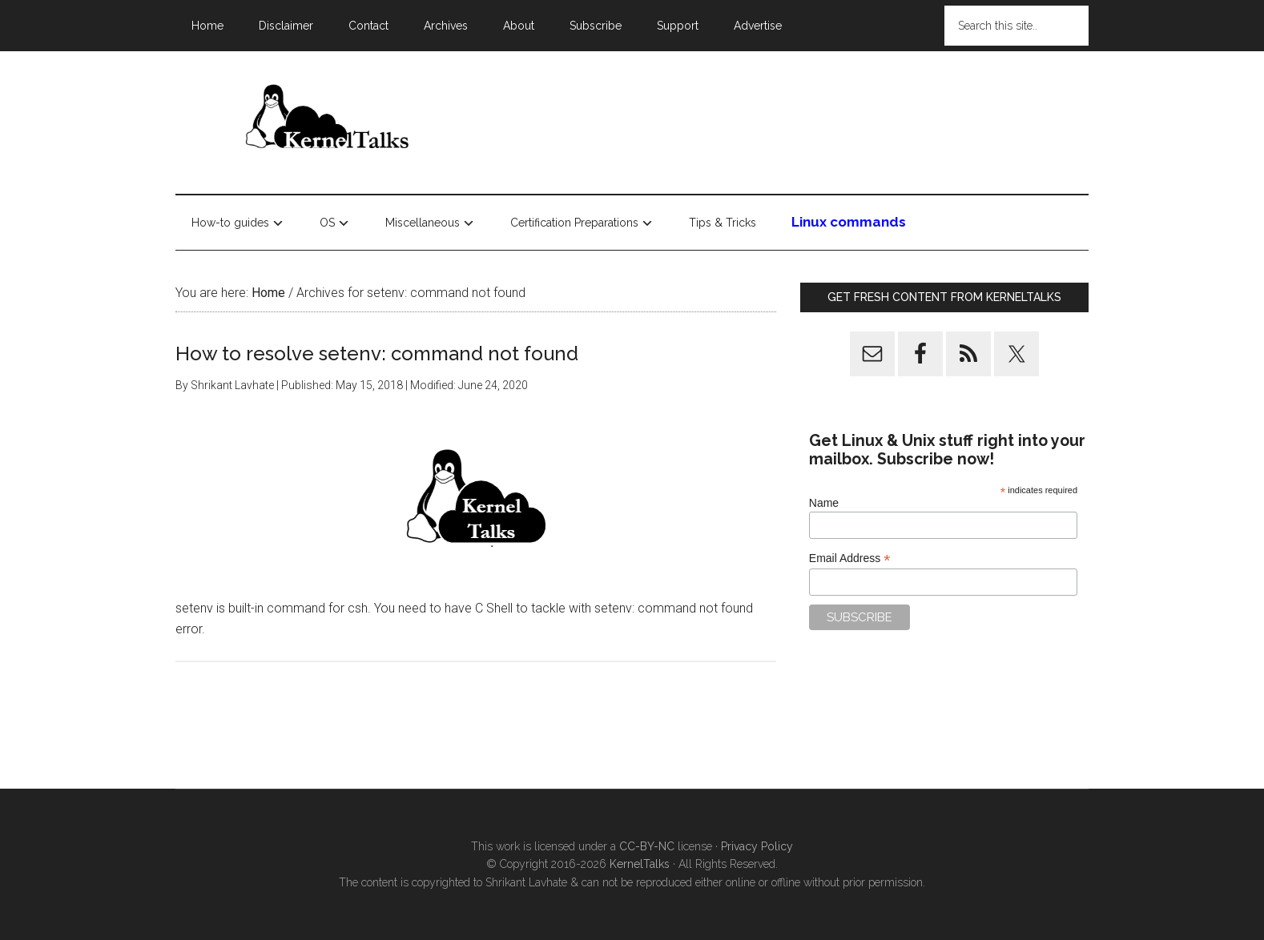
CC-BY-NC (646, 846)
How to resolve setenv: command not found (376, 353)
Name (824, 502)
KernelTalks (640, 864)
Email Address (850, 558)
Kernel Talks (327, 119)
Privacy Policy (757, 846)
